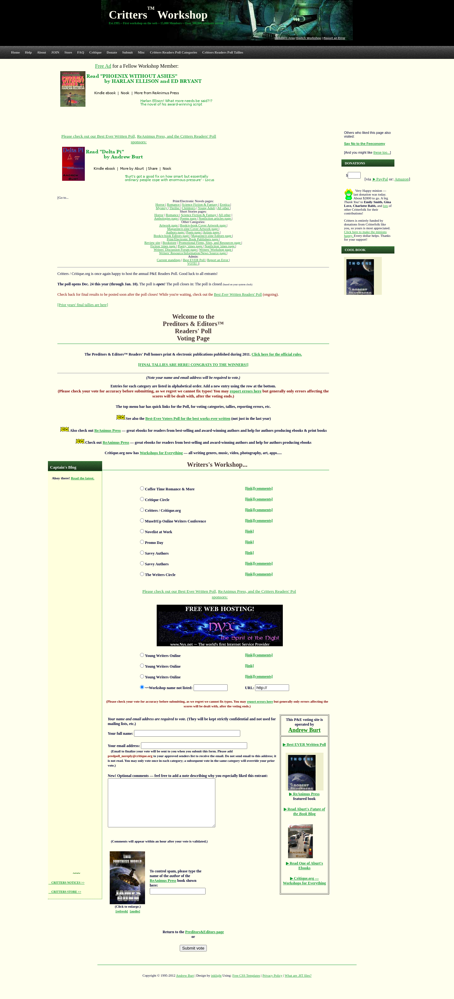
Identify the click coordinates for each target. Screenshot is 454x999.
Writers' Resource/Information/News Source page (193, 253)
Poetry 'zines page (190, 246)
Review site (152, 242)
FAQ (80, 52)
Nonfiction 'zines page (220, 246)
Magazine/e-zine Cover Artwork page (192, 229)
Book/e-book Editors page (172, 235)
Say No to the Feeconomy (364, 144)
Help (28, 52)
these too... (381, 152)
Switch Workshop (308, 38)
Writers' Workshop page (215, 249)
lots (385, 206)
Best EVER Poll (194, 260)
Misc (141, 52)
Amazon (401, 179)
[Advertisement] (74, 579)
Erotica (225, 204)
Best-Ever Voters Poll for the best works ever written (187, 418)
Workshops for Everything (161, 453)
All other (223, 208)
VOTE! (192, 263)
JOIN (55, 52)
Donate (112, 52)
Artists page (211, 232)
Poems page (188, 218)
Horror (160, 204)
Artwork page (169, 225)
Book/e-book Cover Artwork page (203, 225)
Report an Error (334, 38)
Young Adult (206, 208)
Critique (95, 52)
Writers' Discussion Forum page (175, 249)
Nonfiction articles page (215, 218)
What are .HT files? (298, 985)
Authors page (175, 232)
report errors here (245, 391)
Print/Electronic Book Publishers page (193, 239)
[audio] (135, 920)
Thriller (174, 208)
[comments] (263, 488)
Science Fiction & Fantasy (200, 204)
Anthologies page (166, 218)
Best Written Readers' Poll (238, 294)
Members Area (285, 38)
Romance (173, 204)
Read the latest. (83, 478)
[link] (249, 488)
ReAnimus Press (107, 430)
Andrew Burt (185, 985)
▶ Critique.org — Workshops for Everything (304, 880)
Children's (188, 208)
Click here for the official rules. (277, 354)
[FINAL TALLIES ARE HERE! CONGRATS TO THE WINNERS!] (193, 364)
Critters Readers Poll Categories (173, 52)
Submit (127, 52)
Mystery (162, 208)
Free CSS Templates (246, 985)
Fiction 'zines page (163, 246)
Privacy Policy (272, 985)
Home (15, 52)
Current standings (168, 260)
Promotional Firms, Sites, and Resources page (210, 242)
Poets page (194, 232)
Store (68, 52)
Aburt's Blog (304, 811)
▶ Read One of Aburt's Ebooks (304, 865)
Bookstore (169, 242)
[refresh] (121, 920)
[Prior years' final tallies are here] (82, 305)
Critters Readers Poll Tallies (222, 52)
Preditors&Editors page (204, 941)
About (41, 52)
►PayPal (380, 179)
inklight (216, 985)
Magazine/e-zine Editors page (211, 235)
